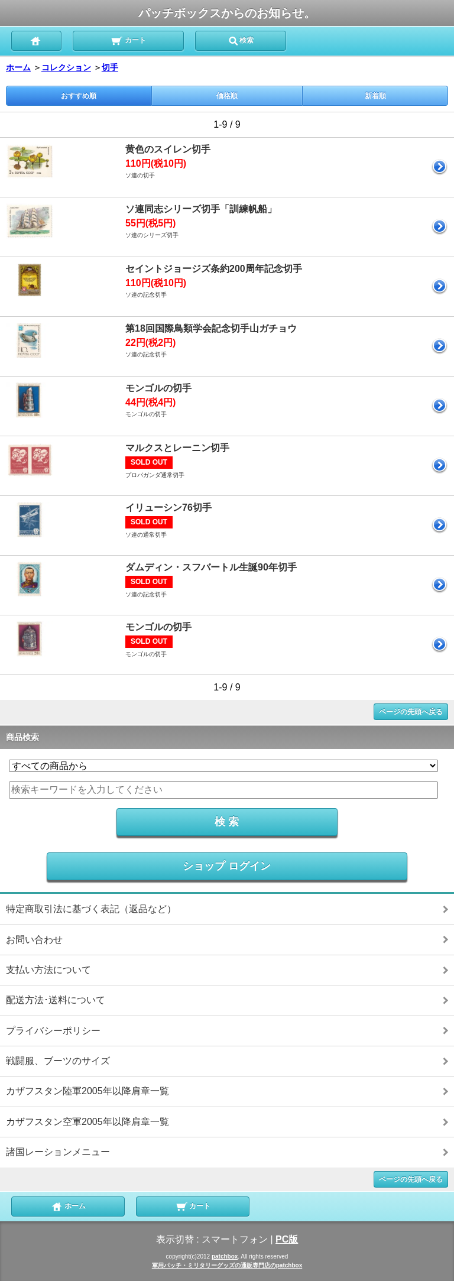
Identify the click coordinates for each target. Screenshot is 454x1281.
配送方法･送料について (55, 1000)
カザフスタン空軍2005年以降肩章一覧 (87, 1122)
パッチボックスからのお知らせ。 (227, 13)
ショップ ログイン (227, 866)
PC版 (286, 1239)
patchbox (225, 1256)
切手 (110, 67)
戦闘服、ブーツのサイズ (58, 1061)
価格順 (227, 96)
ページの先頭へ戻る (411, 712)
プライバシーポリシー (53, 1031)
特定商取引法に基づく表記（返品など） (91, 909)
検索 (241, 40)
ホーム (18, 67)
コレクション (66, 67)
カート (128, 40)
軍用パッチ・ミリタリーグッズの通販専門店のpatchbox (227, 1265)
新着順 (375, 96)
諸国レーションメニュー (58, 1152)
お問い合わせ (34, 940)
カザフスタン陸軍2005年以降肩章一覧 (87, 1091)
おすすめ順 (78, 96)
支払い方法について (48, 970)
